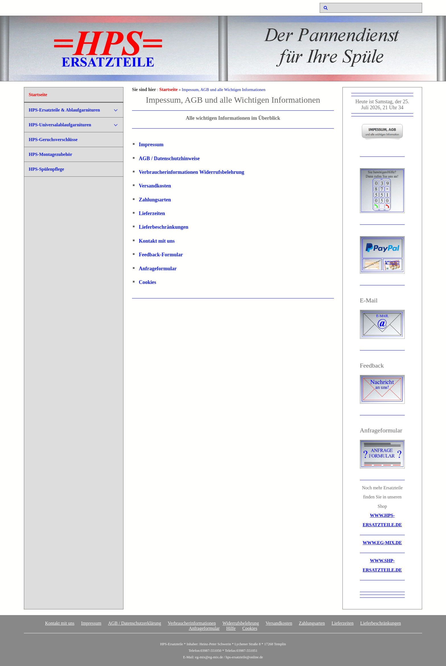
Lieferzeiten (152, 213)
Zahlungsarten (155, 200)
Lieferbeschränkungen (163, 227)
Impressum (151, 144)
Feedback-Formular (161, 254)
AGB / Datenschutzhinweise (169, 158)
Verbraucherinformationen (168, 172)
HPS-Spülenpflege (46, 169)
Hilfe (231, 628)
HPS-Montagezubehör (50, 154)
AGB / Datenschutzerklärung (134, 623)
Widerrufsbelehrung (221, 172)
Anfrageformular (158, 268)
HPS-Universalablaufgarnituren (60, 124)
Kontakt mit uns (157, 241)
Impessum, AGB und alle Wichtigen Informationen (223, 89)
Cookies (147, 282)
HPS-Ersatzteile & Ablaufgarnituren (64, 110)
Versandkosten (155, 186)
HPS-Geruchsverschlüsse (53, 139)
